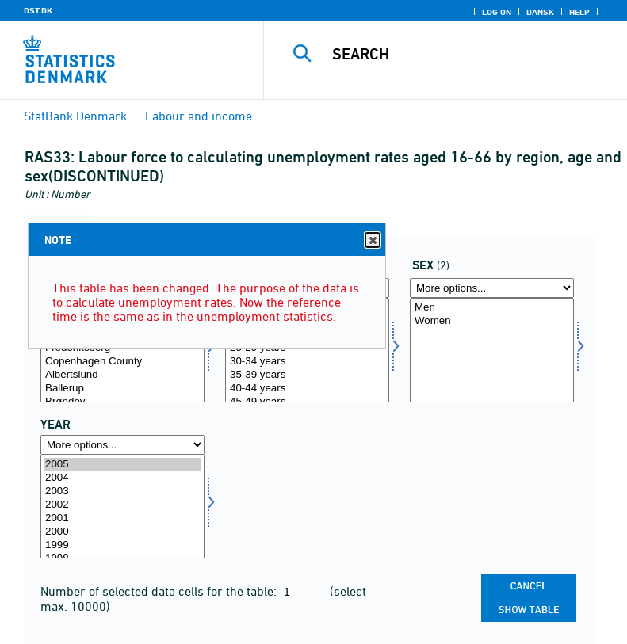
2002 (122, 505)
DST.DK (38, 10)
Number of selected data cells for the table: (160, 591)
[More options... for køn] (492, 288)
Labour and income (198, 116)
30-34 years (307, 361)
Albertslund (122, 375)
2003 (122, 491)
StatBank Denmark (75, 116)
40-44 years (307, 388)
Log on (496, 11)
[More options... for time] (122, 445)
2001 (122, 518)
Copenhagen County (122, 361)
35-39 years (307, 375)
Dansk (540, 11)
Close (372, 240)
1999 (122, 545)
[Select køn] (492, 350)
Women (492, 321)
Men (492, 307)
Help (579, 11)
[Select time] (122, 507)
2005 (122, 464)
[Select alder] (307, 350)
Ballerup (122, 388)
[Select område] (122, 350)
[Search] (469, 54)
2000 (122, 532)
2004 (122, 478)
